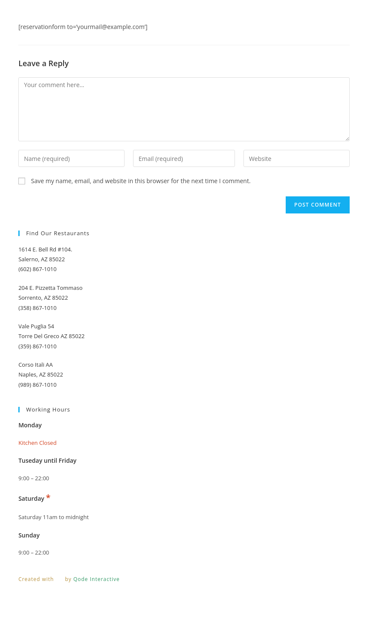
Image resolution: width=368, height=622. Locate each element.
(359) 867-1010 (37, 346)
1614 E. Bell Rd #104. (45, 249)
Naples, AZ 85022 (40, 374)
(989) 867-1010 (37, 384)
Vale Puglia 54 (36, 326)
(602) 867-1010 (37, 269)
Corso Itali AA (35, 364)
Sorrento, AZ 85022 (43, 297)
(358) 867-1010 (37, 308)
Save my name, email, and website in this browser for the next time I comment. (141, 181)
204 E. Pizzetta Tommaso (50, 288)
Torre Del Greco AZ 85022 (51, 336)
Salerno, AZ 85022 (41, 259)
